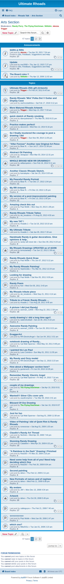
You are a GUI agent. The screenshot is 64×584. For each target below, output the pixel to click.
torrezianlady (25, 250)
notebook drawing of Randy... (25, 341)
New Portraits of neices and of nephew (30, 479)
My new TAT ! (17, 221)
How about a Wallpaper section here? (30, 366)
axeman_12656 (26, 310)
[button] (40, 39)
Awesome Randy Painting (23, 326)
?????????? (17, 516)
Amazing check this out (22, 204)
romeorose (24, 427)
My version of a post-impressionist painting (33, 196)
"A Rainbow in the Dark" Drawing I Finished (33, 451)
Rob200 (23, 454)
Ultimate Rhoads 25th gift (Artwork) (28, 88)
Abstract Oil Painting (21, 152)
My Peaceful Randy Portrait (24, 179)
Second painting (18, 470)
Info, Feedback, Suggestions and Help (34, 54)
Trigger (4, 29)
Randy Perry (17, 26)
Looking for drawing (20, 275)
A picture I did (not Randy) (24, 307)
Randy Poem (16, 283)
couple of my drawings (22, 385)
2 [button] (36, 38)
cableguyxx (25, 508)
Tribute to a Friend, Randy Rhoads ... (29, 300)
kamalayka (24, 173)
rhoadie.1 (24, 224)
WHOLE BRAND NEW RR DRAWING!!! (30, 160)
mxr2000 (24, 65)
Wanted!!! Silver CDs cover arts (26, 395)
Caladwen (24, 443)
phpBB (23, 578)
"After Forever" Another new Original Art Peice (35, 144)
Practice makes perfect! (22, 124)
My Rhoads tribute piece (23, 291)
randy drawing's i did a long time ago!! (30, 317)
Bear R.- (23, 146)
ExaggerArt (16, 334)
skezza (56, 26)
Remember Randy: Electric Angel (27, 375)
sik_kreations (25, 215)
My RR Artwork (18, 187)
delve (22, 473)
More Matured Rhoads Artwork (26, 107)
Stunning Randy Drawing (23, 441)
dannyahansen (26, 118)
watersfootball (26, 320)
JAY (22, 490)
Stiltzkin (48, 26)
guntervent (24, 369)
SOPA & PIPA (17, 50)
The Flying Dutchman (34, 26)
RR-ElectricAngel (27, 337)
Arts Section (10, 22)
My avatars (15, 487)
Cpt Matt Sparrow (27, 344)
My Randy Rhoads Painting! (24, 266)
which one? (16, 524)
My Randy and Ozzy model (24, 358)
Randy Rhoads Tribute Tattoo (25, 213)
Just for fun (16, 413)
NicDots (23, 435)
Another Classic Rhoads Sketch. (27, 171)
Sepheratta (25, 269)
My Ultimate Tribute (20, 229)
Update (13, 62)
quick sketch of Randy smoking (27, 116)
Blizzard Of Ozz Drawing (23, 403)
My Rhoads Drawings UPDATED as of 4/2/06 (33, 248)
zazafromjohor (26, 398)
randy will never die (28, 242)
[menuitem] (9, 10)
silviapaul (24, 155)
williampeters (25, 163)
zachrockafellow (27, 103)
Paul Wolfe (24, 207)
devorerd (24, 127)
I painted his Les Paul (21, 350)
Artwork (14, 496)
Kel (21, 286)
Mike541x (24, 527)
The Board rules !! (19, 74)
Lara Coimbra (26, 352)
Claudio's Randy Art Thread (24, 432)
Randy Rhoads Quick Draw (24, 258)
